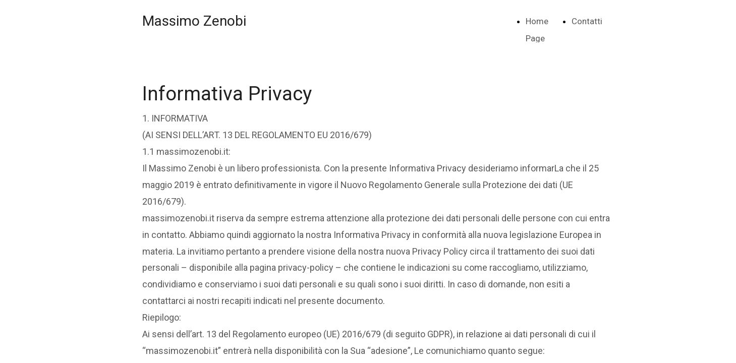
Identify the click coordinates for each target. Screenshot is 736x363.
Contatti (587, 21)
